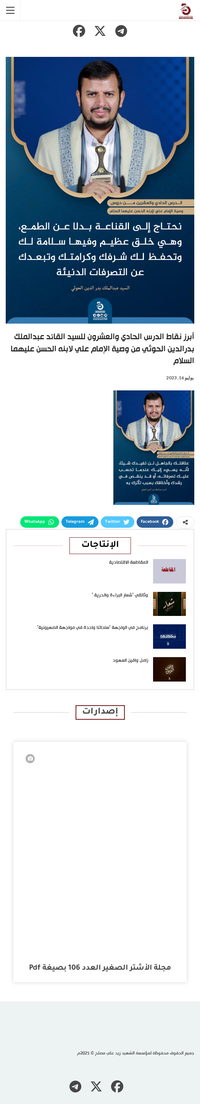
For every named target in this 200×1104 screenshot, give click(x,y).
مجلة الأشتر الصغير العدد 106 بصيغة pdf (100, 968)
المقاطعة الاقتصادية (128, 562)
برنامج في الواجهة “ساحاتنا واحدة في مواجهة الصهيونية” (92, 628)
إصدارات (100, 712)
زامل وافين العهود (130, 660)
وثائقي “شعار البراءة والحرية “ (120, 595)
